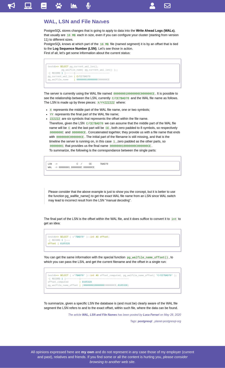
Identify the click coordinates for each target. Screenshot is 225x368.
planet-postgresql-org (168, 321)
